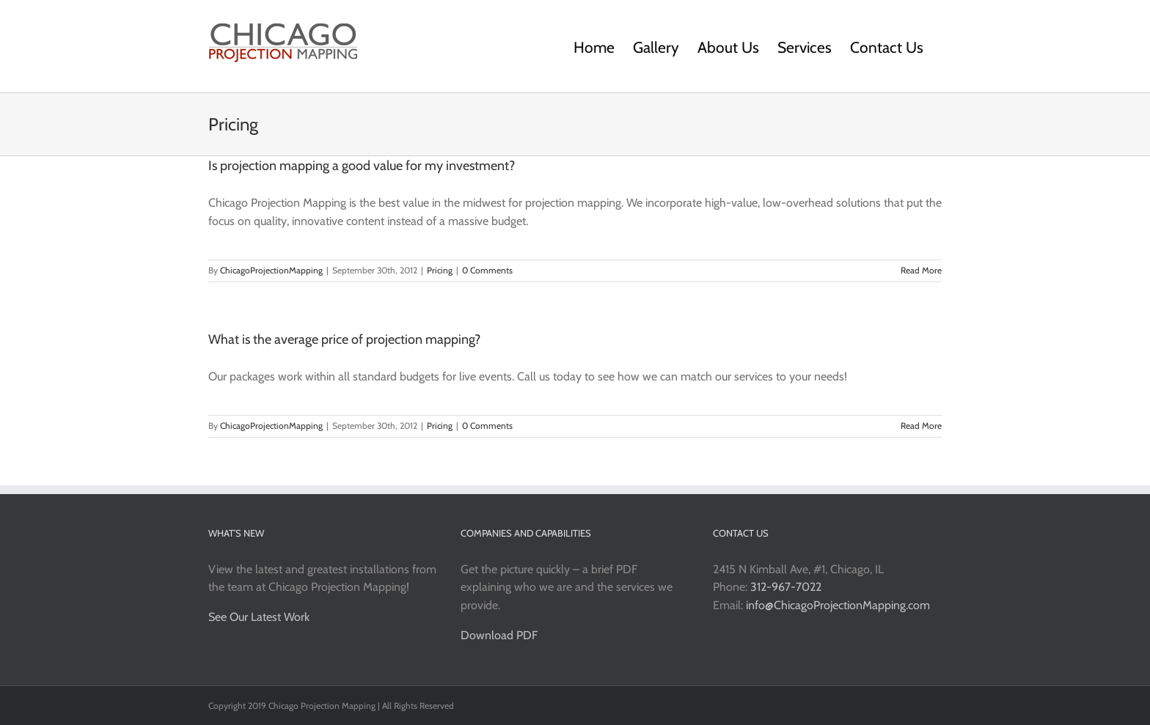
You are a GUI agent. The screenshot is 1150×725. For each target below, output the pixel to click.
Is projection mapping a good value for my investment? (361, 166)
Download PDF (499, 635)
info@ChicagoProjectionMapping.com (838, 605)
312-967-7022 (785, 587)
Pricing (440, 270)
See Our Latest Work (259, 617)
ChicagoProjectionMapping (271, 270)
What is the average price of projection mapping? (344, 339)
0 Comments (487, 270)
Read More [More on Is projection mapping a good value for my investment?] (921, 270)
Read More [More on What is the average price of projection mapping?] (921, 425)
